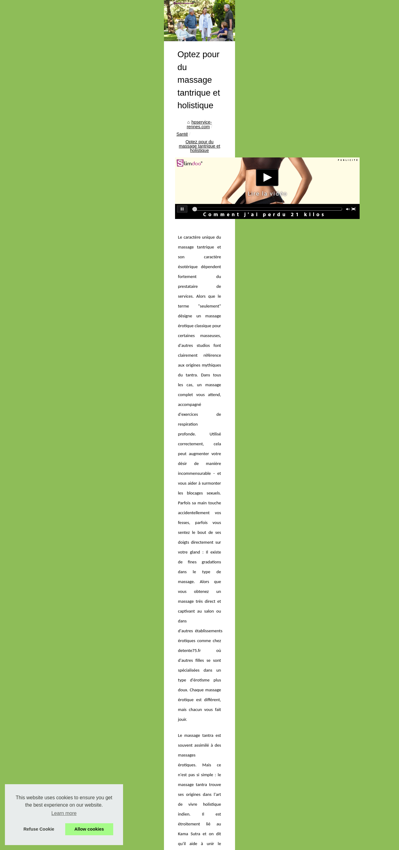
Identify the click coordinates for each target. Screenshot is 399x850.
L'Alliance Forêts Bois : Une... (52, 476)
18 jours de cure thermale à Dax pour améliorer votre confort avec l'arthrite (222, 824)
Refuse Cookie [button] (38, 829)
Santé (168, 278)
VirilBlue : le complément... (49, 503)
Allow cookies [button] (89, 829)
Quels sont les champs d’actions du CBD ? (154, 678)
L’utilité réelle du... (40, 710)
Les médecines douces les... (51, 654)
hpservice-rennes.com (135, 278)
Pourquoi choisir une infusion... (53, 627)
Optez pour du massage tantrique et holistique (224, 278)
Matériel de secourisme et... (50, 682)
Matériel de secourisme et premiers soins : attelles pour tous (208, 803)
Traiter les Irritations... (44, 489)
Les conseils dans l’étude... (49, 544)
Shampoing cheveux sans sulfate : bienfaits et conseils (202, 735)
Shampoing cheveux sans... (50, 600)
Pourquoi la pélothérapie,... (49, 531)
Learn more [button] (64, 813)
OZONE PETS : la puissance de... (56, 462)
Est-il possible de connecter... (51, 517)
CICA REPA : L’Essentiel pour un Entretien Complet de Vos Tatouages (217, 792)
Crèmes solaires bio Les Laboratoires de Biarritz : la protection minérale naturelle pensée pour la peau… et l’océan (243, 769)
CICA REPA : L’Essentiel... (48, 668)
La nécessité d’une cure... (48, 724)
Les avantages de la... (44, 613)
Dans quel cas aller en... (46, 434)
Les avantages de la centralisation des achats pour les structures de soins (221, 746)
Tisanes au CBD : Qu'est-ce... (52, 558)
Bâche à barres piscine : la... (51, 586)
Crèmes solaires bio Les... (48, 641)
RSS (125, 843)
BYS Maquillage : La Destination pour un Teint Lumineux (204, 814)
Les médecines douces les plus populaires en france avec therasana (216, 782)
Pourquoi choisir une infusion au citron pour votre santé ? (205, 756)
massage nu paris (327, 489)
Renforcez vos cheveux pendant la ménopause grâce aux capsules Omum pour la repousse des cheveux (329, 684)
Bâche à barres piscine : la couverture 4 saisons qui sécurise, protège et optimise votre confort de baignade (244, 722)
